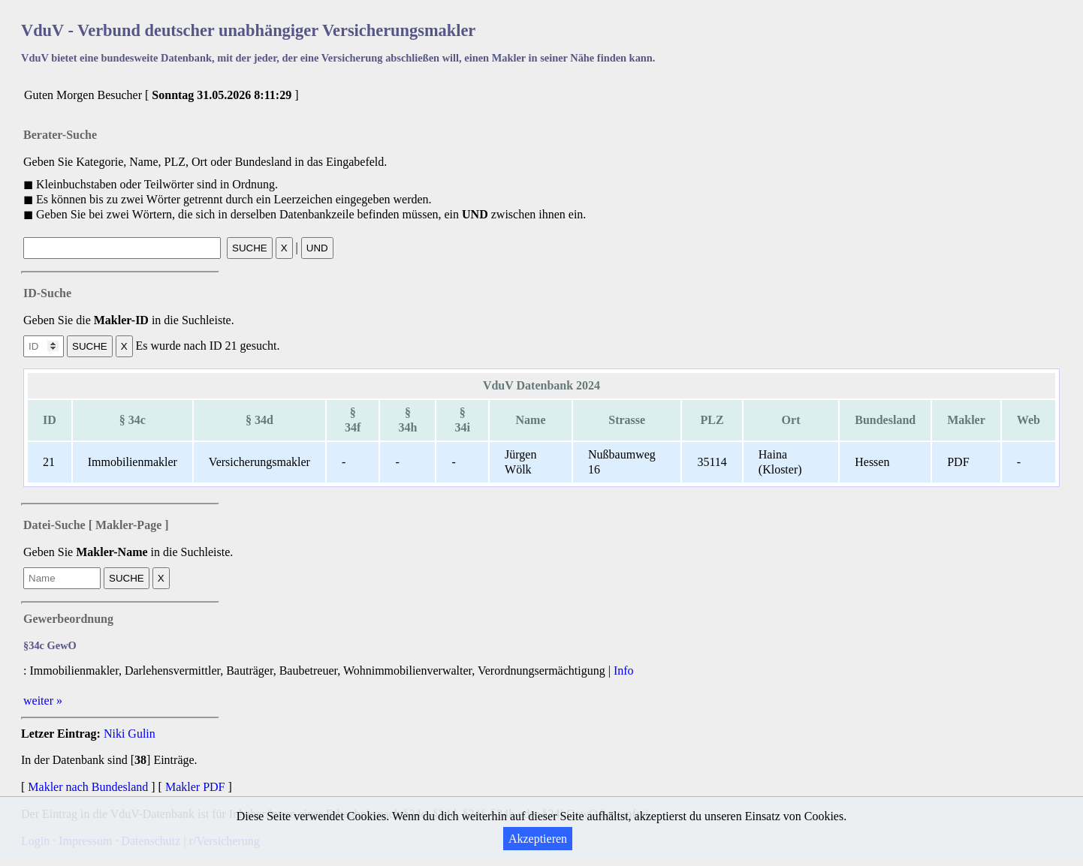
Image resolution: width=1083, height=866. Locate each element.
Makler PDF (195, 786)
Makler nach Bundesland (88, 786)
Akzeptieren (537, 838)
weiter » (42, 700)
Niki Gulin (129, 733)
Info (624, 670)
